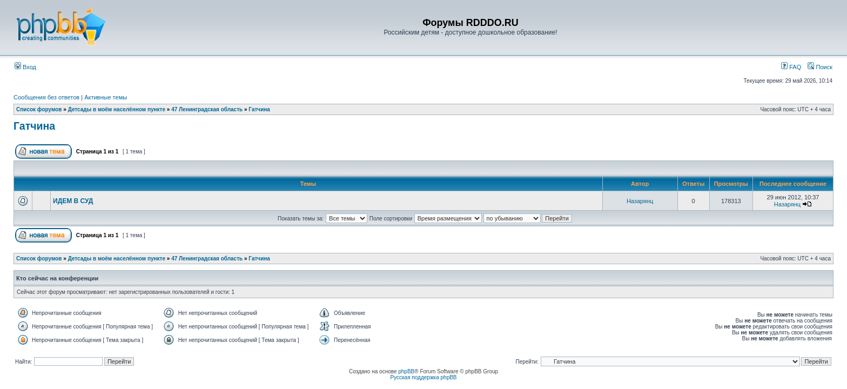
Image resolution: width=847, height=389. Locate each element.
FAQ (791, 67)
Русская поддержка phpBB (423, 377)
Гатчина (259, 109)
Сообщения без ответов (46, 97)
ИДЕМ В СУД (73, 201)
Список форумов (39, 109)
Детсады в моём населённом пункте (116, 109)
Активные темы (105, 97)
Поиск (820, 67)
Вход (25, 67)
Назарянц (640, 201)
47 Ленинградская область (207, 109)
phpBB (406, 371)
